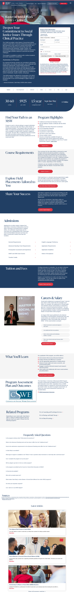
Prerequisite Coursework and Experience (22, 249)
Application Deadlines (56, 249)
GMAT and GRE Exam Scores (22, 253)
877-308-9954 (56, 62)
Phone (41, 49)
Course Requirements (20, 89)
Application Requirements (56, 246)
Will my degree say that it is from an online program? (19, 463)
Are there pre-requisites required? (14, 483)
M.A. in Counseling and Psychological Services (51, 412)
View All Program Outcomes (46, 375)
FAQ (58, 89)
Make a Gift (63, 3)
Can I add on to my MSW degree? (14, 487)
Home (13, 3)
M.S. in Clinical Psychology (46, 418)
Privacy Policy (64, 71)
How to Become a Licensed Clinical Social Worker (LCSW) (24, 556)
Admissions (32, 89)
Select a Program (44, 35)
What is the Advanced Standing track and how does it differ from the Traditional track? (27, 442)
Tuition (41, 89)
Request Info (45, 145)
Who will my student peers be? (13, 475)
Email (41, 44)
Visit (36, 3)
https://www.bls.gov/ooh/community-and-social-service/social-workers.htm (57, 497)
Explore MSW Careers (48, 343)
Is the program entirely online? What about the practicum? (20, 438)
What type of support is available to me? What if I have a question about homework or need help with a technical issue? (35, 454)
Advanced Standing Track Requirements (22, 246)
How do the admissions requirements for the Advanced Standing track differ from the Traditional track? (31, 446)
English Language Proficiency (56, 242)
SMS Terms (42, 72)
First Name (42, 40)
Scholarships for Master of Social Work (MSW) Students (24, 585)
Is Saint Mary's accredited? (12, 450)
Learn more (54, 141)
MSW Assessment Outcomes (46, 392)
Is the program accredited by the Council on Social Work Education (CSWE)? (25, 467)
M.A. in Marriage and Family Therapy (48, 415)
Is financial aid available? (12, 471)
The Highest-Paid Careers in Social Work (20, 529)
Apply (66, 89)
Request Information (52, 3)
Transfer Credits (22, 257)
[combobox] (54, 37)
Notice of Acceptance (56, 253)
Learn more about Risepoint (50, 72)
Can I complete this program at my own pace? (17, 458)
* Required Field (43, 34)
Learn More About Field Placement (47, 186)
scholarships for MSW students (46, 280)
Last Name (57, 40)
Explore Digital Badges (45, 209)
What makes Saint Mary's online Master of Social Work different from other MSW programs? (28, 479)
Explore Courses (45, 171)
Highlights (8, 89)
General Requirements (22, 242)
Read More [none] (11, 533)
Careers (50, 89)
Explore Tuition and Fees (45, 284)
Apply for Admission (42, 3)
